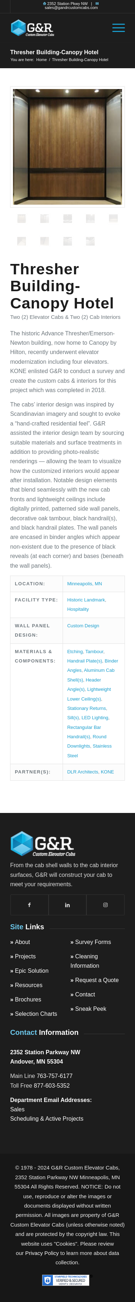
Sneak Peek (90, 1009)
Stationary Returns (86, 708)
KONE (107, 772)
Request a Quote (97, 980)
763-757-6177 (55, 1076)
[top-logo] (56, 27)
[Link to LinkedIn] (67, 905)
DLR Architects (82, 772)
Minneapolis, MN (84, 583)
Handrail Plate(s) (84, 661)
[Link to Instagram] (105, 905)
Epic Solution (31, 971)
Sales (17, 1109)
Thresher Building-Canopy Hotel (54, 52)
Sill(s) (73, 717)
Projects (25, 956)
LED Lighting (94, 717)
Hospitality (78, 609)
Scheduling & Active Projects (47, 1119)
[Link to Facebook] (29, 905)
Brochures (28, 999)
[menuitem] (115, 27)
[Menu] (115, 27)
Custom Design (83, 625)
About (22, 942)
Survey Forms (93, 942)
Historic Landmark (86, 600)
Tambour (94, 651)
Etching (75, 651)
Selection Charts (36, 1014)
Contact (85, 994)
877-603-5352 (52, 1086)
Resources (28, 985)
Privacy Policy (42, 1253)
